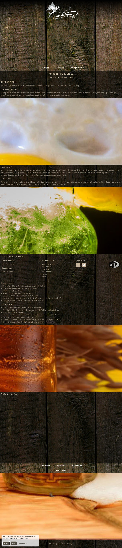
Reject (13, 543)
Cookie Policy (17, 538)
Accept (6, 543)
